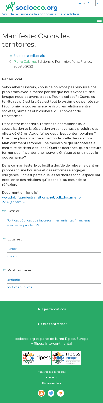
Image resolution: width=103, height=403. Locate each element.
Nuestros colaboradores (52, 371)
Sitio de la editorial (28, 56)
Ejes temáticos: (54, 309)
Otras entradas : (54, 324)
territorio (13, 280)
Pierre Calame (25, 62)
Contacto (51, 377)
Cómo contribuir (51, 383)
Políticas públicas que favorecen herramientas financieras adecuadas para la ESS (48, 223)
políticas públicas (19, 287)
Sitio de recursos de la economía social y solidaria (41, 14)
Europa (12, 249)
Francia (12, 256)
